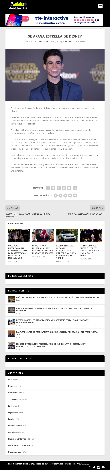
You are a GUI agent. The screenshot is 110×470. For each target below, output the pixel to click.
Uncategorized (14, 452)
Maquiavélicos (14, 432)
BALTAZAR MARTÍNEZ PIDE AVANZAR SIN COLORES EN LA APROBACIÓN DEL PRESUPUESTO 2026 (57, 333)
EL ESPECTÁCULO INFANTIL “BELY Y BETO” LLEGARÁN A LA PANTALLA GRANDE (89, 250)
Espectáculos (68, 41)
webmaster (43, 41)
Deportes (12, 386)
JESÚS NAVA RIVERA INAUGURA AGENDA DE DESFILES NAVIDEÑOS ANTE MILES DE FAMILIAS (57, 297)
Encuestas (12, 406)
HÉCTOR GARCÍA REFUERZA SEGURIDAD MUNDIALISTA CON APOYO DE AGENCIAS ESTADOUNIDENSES (52, 321)
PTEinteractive (83, 464)
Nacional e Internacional (19, 439)
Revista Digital (18, 399)
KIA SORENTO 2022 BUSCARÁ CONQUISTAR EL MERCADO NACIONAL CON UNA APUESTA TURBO (66, 251)
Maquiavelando (15, 425)
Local (18, 300)
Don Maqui (13, 392)
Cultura (11, 379)
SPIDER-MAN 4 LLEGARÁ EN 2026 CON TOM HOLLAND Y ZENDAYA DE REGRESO (43, 249)
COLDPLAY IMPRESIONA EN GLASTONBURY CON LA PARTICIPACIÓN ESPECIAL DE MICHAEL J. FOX (17, 251)
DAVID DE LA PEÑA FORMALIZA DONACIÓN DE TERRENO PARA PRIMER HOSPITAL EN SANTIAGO (54, 309)
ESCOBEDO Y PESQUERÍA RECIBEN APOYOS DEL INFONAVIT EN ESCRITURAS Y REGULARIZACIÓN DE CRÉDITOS (51, 345)
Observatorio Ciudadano (19, 445)
